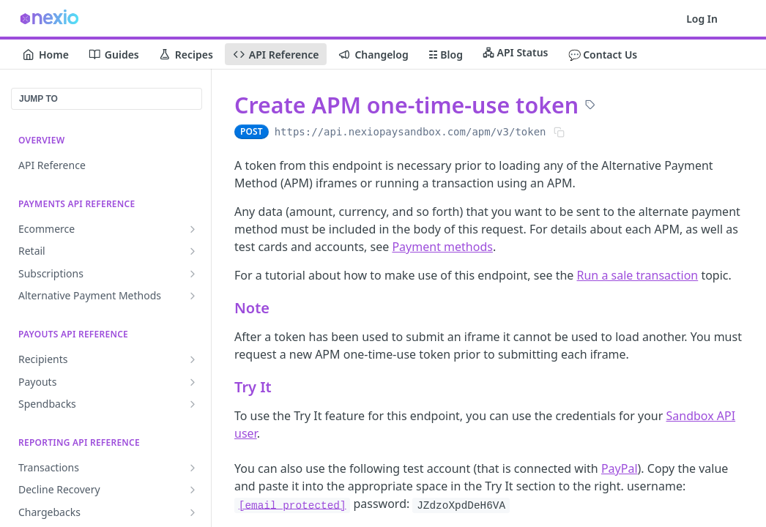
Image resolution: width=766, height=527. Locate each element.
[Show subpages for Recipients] (192, 359)
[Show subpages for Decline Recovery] (192, 490)
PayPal (619, 468)
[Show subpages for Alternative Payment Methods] (192, 296)
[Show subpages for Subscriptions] (192, 274)
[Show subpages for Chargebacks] (192, 512)
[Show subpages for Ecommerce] (192, 229)
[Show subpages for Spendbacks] (192, 404)
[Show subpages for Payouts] (192, 382)
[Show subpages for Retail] (192, 251)
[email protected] (292, 505)
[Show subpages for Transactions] (192, 468)
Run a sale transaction (638, 275)
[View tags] (590, 106)
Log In (702, 19)
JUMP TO (38, 99)
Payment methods (442, 247)
